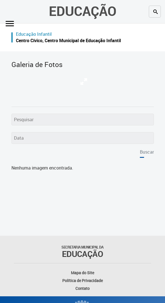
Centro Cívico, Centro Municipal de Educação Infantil (68, 40)
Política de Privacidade (82, 280)
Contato (82, 288)
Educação (82, 11)
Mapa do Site (82, 272)
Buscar (147, 152)
